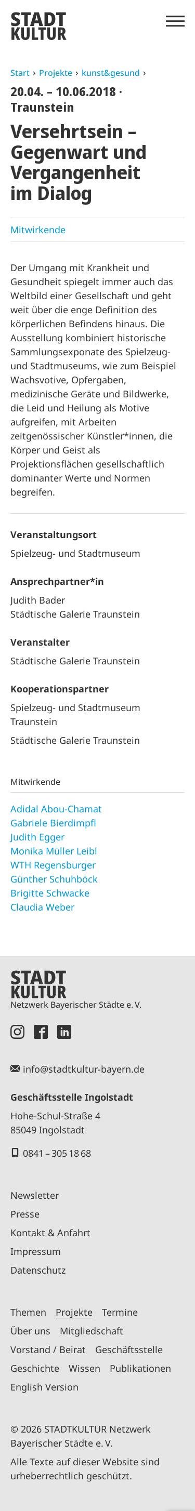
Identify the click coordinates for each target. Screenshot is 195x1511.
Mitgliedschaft (91, 1331)
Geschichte (34, 1368)
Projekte (55, 72)
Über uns (30, 1331)
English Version (44, 1387)
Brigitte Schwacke (49, 893)
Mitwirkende (38, 229)
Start (20, 72)
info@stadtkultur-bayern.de (84, 1069)
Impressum (35, 1251)
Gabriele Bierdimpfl (53, 823)
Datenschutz (38, 1270)
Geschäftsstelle (129, 1349)
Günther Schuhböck (54, 879)
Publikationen (140, 1368)
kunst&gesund (111, 72)
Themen (28, 1312)
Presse (25, 1214)
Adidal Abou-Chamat (56, 809)
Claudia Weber (42, 907)
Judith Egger (37, 837)
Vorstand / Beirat (48, 1349)
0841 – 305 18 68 (57, 1153)
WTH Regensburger (53, 865)
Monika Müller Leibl (53, 851)
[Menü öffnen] (175, 21)
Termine (120, 1312)
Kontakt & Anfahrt (50, 1232)
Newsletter (34, 1195)
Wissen (84, 1368)
